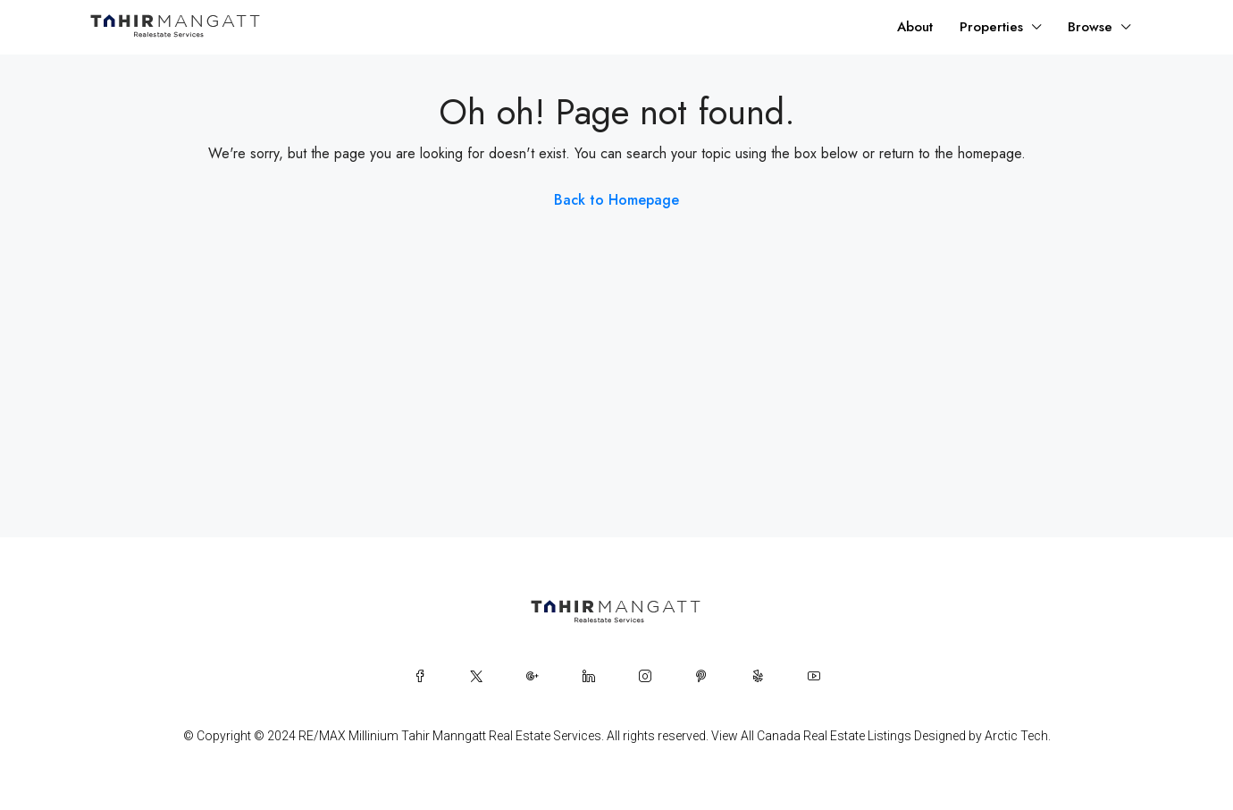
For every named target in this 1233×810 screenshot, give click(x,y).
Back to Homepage (616, 200)
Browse (1090, 27)
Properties (991, 27)
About (915, 27)
